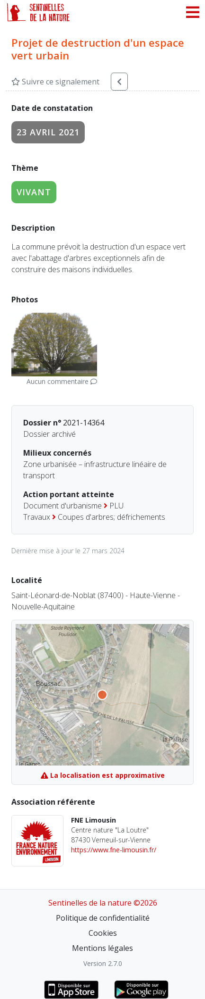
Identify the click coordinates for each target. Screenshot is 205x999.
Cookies (103, 933)
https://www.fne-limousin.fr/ (113, 849)
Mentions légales (102, 948)
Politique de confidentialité (103, 918)
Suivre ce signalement (55, 81)
